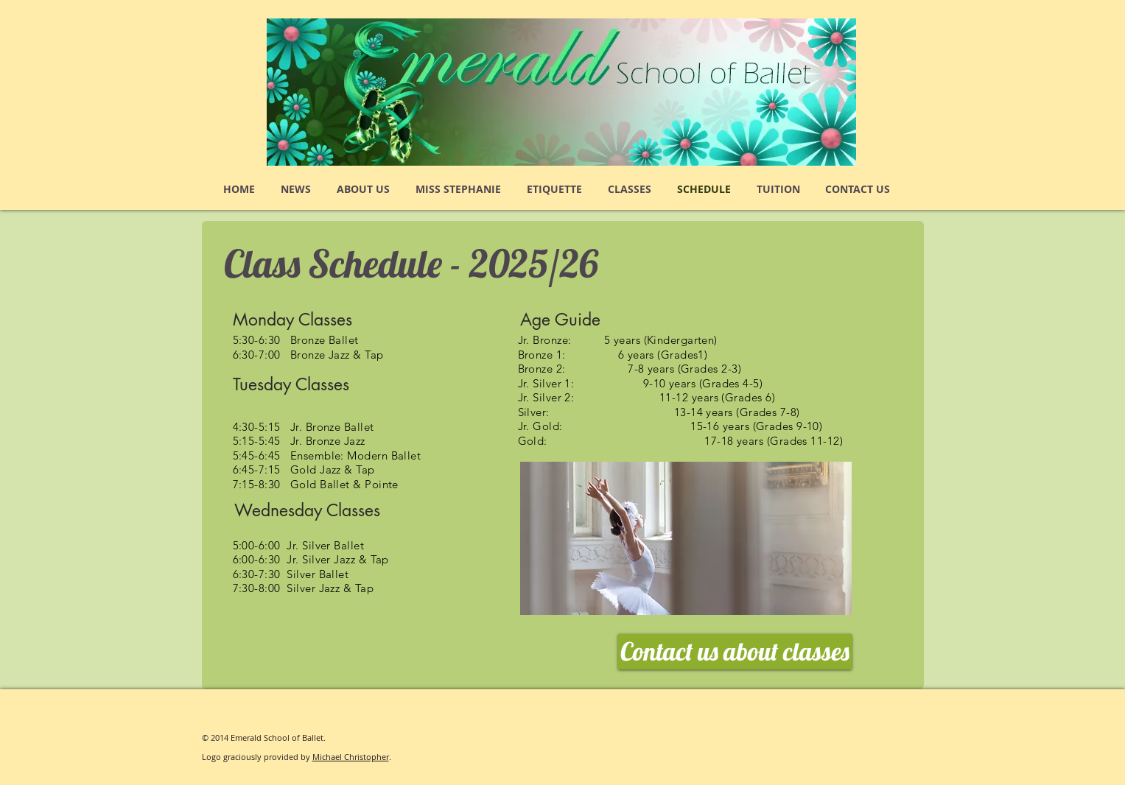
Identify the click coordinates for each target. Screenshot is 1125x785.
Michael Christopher (350, 756)
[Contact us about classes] (735, 651)
